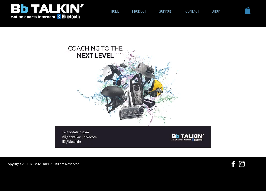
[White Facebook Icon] (233, 164)
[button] (248, 10)
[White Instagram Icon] (242, 164)
